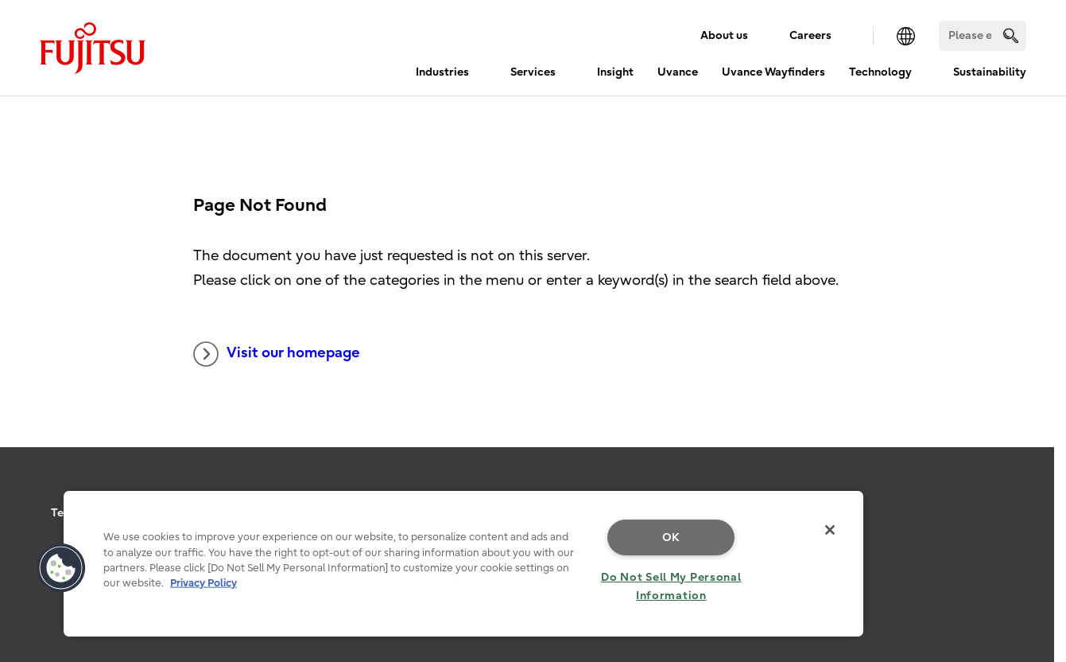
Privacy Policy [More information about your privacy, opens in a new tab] (203, 583)
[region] (463, 564)
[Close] (829, 529)
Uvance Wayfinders (773, 72)
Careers (810, 35)
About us (724, 35)
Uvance (677, 72)
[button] (61, 568)
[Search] (982, 36)
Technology (880, 72)
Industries (442, 72)
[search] (1010, 35)
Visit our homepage (276, 354)
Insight (615, 72)
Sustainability (989, 72)
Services (533, 72)
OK (671, 537)
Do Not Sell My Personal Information (671, 586)
